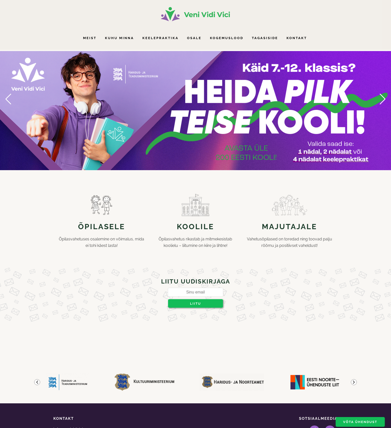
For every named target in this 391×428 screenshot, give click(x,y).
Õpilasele (101, 226)
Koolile (195, 226)
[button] (8, 99)
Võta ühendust (360, 422)
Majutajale (289, 226)
